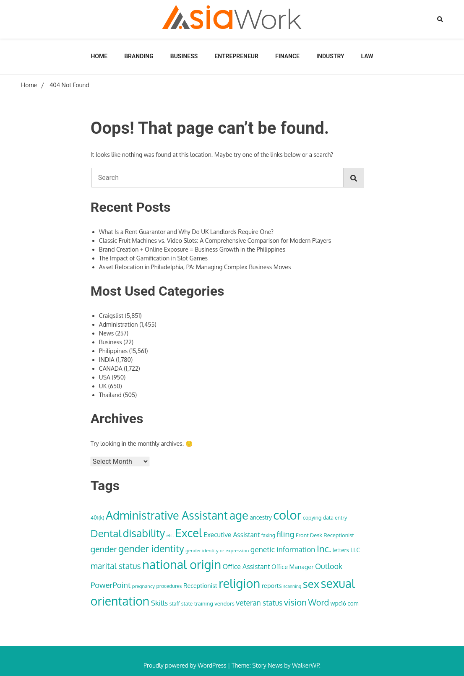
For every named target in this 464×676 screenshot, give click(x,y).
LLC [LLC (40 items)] (355, 550)
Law (367, 56)
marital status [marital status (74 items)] (116, 566)
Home (99, 56)
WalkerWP (305, 665)
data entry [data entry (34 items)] (335, 517)
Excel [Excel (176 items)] (188, 532)
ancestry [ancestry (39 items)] (260, 517)
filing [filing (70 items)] (285, 534)
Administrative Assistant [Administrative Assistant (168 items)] (167, 515)
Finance (287, 56)
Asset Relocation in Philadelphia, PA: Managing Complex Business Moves (195, 266)
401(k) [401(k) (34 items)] (97, 517)
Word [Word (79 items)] (318, 602)
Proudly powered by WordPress (185, 665)
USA (104, 377)
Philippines (113, 350)
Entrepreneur (236, 56)
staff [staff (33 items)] (174, 603)
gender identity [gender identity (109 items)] (151, 548)
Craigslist (111, 315)
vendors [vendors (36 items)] (224, 603)
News (106, 333)
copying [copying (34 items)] (312, 517)
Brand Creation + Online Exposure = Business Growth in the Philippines (192, 249)
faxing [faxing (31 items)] (268, 535)
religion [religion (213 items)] (239, 583)
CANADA (111, 368)
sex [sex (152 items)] (311, 583)
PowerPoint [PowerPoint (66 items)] (110, 585)
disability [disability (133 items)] (144, 533)
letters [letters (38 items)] (341, 550)
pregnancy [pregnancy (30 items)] (143, 586)
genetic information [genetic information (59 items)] (282, 549)
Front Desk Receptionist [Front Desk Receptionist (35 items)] (325, 535)
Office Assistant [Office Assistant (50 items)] (246, 566)
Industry (330, 56)
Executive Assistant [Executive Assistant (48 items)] (231, 534)
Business (184, 56)
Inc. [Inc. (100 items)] (324, 548)
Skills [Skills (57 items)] (159, 602)
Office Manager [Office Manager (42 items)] (292, 566)
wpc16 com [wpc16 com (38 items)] (345, 603)
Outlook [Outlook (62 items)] (328, 566)
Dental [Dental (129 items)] (106, 533)
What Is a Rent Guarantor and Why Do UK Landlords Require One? (186, 231)
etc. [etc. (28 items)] (170, 535)
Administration (118, 324)
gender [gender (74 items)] (104, 549)
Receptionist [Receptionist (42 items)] (200, 585)
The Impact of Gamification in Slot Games (153, 258)
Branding (139, 56)
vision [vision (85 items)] (295, 602)
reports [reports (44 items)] (272, 585)
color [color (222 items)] (287, 515)
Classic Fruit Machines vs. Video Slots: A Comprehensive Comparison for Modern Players (215, 240)
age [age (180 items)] (238, 515)
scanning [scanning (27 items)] (292, 586)
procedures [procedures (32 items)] (169, 586)
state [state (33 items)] (187, 603)
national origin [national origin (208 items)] (181, 564)
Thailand (110, 394)
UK (103, 386)
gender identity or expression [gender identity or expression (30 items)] (217, 550)
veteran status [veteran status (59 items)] (259, 602)
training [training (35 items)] (203, 603)
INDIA (107, 359)
